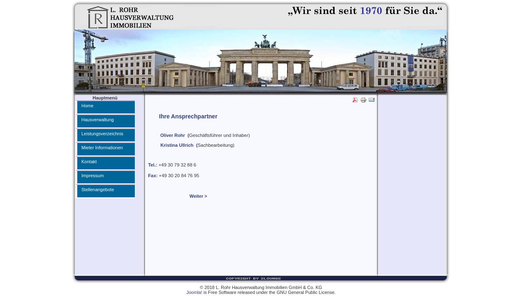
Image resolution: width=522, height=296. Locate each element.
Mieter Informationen (102, 147)
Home (87, 105)
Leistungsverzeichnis (102, 133)
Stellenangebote (97, 189)
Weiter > (198, 196)
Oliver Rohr (172, 135)
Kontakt (89, 161)
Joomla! (194, 292)
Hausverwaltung (97, 119)
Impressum (92, 175)
